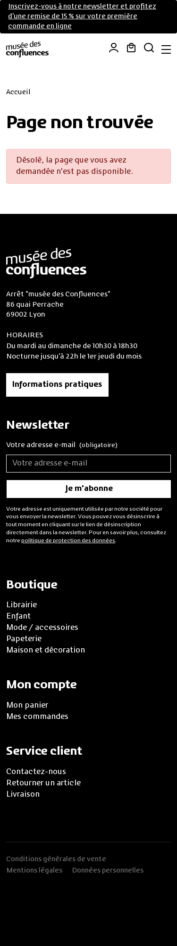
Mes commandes (37, 717)
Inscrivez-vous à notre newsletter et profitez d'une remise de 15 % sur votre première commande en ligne (82, 16)
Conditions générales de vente (56, 859)
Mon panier (27, 706)
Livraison (23, 795)
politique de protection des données (68, 540)
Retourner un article (43, 783)
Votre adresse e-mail (62, 445)
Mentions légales (34, 870)
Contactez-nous (36, 772)
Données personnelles (107, 870)
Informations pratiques (57, 385)
